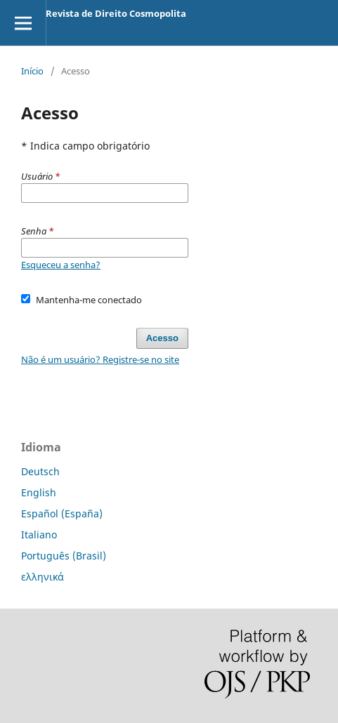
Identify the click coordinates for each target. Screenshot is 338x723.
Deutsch (40, 471)
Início (32, 71)
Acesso (162, 338)
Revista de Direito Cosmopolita (116, 13)
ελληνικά (42, 576)
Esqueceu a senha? (60, 264)
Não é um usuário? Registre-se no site (100, 359)
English (38, 492)
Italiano (39, 534)
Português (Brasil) (63, 555)
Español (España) (62, 513)
